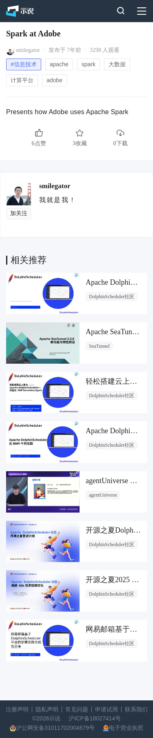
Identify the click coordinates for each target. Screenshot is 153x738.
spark (88, 64)
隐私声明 (46, 709)
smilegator (28, 50)
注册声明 (17, 709)
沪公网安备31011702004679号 (55, 727)
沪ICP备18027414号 (95, 718)
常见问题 (76, 709)
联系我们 (136, 709)
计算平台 (22, 80)
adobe (54, 80)
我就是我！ (57, 199)
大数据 (117, 64)
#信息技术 (24, 64)
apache (59, 64)
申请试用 (106, 709)
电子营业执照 (126, 727)
